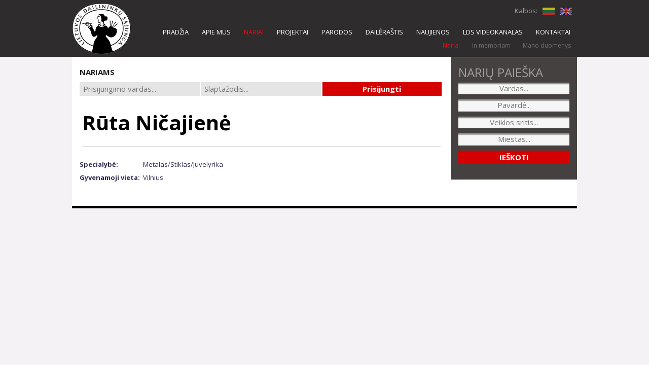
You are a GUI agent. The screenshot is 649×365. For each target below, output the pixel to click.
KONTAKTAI (553, 31)
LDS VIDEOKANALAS (493, 31)
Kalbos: (526, 10)
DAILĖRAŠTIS (384, 31)
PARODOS (336, 31)
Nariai (451, 45)
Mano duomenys (547, 45)
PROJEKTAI (292, 31)
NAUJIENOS (433, 31)
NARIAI (254, 31)
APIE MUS (216, 31)
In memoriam (491, 45)
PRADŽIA (176, 31)
